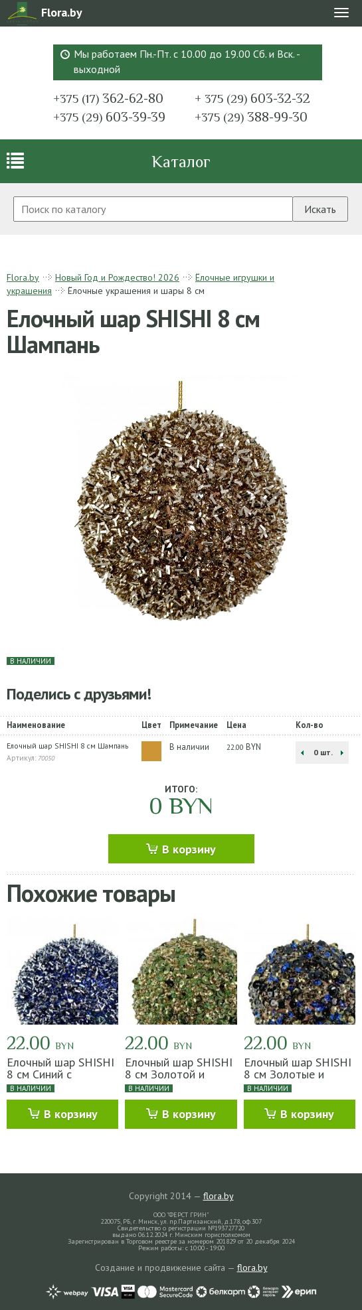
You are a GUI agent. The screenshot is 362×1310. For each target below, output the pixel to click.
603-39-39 (109, 116)
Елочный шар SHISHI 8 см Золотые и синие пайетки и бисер (297, 1080)
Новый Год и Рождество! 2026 (117, 277)
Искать (320, 209)
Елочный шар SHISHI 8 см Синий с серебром (60, 1074)
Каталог (181, 162)
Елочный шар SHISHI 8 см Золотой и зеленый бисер (178, 1074)
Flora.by (23, 277)
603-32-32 (252, 98)
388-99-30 (251, 116)
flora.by (218, 1196)
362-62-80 (108, 98)
